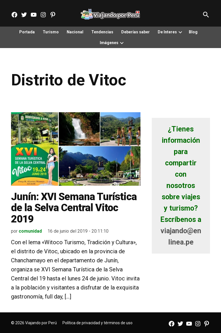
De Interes (167, 32)
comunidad (30, 231)
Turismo (51, 32)
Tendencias (102, 32)
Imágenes (109, 42)
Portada (27, 32)
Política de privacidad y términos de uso (97, 323)
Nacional (75, 32)
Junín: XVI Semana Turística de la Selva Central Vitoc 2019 (74, 208)
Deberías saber (135, 32)
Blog (193, 32)
